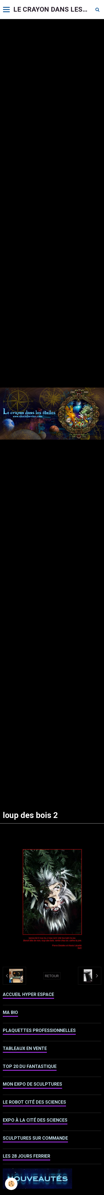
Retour (52, 976)
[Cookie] (11, 1184)
